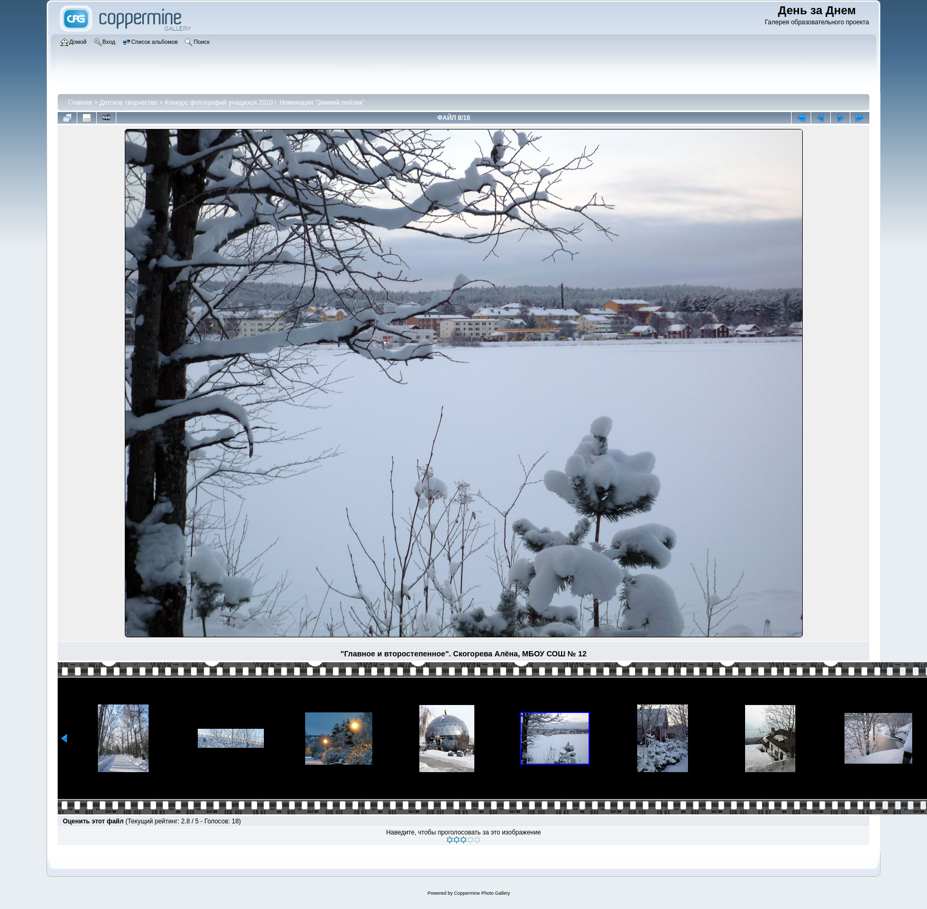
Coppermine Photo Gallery (482, 893)
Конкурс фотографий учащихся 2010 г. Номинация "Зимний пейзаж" (265, 102)
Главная (80, 102)
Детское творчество (128, 102)
